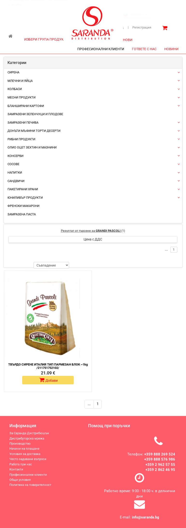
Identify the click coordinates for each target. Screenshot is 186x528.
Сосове (13, 164)
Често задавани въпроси (27, 462)
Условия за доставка (24, 457)
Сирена (13, 72)
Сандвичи (15, 181)
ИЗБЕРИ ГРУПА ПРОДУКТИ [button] (48, 39)
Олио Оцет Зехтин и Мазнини (32, 147)
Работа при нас (20, 467)
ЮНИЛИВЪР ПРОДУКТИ (25, 197)
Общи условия (20, 483)
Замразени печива (22, 122)
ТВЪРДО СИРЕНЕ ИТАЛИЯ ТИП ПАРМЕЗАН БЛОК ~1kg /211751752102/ (48, 366)
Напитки (14, 172)
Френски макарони (23, 206)
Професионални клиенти (28, 477)
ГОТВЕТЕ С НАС (144, 49)
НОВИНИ (171, 49)
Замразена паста (21, 214)
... (89, 404)
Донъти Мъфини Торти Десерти (33, 131)
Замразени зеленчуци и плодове (35, 114)
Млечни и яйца (20, 81)
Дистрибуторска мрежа (26, 441)
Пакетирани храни (22, 189)
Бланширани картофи (25, 106)
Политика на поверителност (30, 488)
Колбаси (14, 89)
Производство (19, 447)
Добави (48, 380)
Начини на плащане (24, 452)
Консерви (15, 156)
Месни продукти (21, 97)
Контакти (14, 9)
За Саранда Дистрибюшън (26, 4)
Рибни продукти (21, 139)
